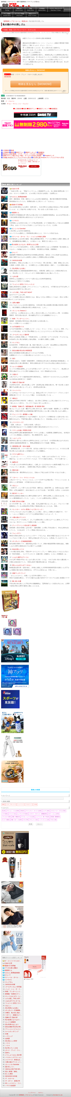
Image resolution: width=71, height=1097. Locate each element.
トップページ (7, 9)
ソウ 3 (7, 1043)
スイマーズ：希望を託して (14, 1060)
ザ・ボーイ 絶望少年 (12, 1081)
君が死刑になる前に (19, 268)
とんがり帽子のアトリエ (20, 557)
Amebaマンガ (49, 155)
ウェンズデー (16, 533)
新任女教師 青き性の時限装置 (22, 350)
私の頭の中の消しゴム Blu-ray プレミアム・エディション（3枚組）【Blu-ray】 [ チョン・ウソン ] (29, 161)
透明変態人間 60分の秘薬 (21, 446)
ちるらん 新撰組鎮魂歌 (19, 196)
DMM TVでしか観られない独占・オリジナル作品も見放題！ (23, 155)
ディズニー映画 (19, 15)
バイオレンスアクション (13, 1057)
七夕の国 (15, 276)
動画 (24, 108)
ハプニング (9, 1036)
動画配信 (54, 108)
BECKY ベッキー (18, 493)
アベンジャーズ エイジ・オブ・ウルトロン (19, 1029)
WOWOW (7, 77)
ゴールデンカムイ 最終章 (20, 334)
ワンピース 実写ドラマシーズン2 (23, 284)
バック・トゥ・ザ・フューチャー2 (16, 989)
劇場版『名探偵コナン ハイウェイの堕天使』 (20, 994)
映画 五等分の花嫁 (18, 501)
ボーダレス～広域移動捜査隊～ (22, 541)
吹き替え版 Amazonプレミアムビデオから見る (48, 157)
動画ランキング (44, 108)
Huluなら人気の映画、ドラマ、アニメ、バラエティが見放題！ (23, 154)
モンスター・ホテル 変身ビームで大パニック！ (28, 509)
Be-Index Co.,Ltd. (58, 1095)
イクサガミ (15, 220)
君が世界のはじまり (12, 1024)
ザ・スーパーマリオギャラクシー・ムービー (19, 961)
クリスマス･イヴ (17, 422)
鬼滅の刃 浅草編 (17, 204)
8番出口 (15, 398)
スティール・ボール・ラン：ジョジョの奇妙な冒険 (29, 236)
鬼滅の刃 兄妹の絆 (18, 382)
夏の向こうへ (9, 1067)
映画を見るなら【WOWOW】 (35, 84)
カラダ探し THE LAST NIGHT (22, 292)
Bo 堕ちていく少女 (11, 1048)
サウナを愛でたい (18, 454)
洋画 (30, 9)
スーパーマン (16, 390)
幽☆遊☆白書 (16, 581)
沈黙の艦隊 (16, 302)
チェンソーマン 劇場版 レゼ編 (22, 414)
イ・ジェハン (10, 101)
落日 (13, 358)
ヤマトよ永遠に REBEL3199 (21, 430)
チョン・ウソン (12, 103)
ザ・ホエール (9, 1078)
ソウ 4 (7, 1045)
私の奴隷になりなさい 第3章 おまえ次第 (25, 244)
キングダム (16, 342)
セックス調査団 (17, 366)
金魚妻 (7, 1038)
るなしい (15, 485)
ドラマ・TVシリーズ (56, 9)
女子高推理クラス (18, 326)
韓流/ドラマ (32, 15)
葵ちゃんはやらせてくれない (22, 565)
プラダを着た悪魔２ (11, 968)
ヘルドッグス (16, 438)
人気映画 (18, 108)
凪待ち (7, 1052)
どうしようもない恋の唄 (13, 1055)
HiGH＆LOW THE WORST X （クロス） (18, 1069)
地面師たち (15, 212)
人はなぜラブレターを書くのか (15, 1001)
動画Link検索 (35, 790)
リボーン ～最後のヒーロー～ (15, 1015)
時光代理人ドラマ (18, 549)
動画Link (19, 9)
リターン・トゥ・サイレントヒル (23, 477)
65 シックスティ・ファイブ (14, 1083)
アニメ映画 (7, 15)
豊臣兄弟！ (16, 470)
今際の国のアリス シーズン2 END (16, 1062)
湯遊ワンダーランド (19, 573)
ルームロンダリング (12, 1031)
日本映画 (41, 9)
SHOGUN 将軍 (17, 260)
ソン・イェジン (23, 103)
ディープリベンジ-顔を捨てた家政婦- (24, 525)
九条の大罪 (15, 188)
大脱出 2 (15, 374)
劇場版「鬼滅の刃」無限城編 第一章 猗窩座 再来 (28, 406)
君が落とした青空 (11, 1041)
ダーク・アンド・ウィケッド (14, 1050)
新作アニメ (32, 108)
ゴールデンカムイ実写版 (13, 987)
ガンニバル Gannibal (19, 228)
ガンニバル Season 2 (19, 310)
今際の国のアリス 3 (18, 517)
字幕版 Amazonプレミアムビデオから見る (17, 157)
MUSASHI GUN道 (11, 1076)
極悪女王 (15, 462)
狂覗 (6, 1034)
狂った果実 (9, 1074)
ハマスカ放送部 (10, 1085)
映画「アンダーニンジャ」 (21, 318)
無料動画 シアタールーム (26, 1095)
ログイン (40, 1092)
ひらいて (15, 252)
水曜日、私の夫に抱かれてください (17, 1012)
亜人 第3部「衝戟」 (11, 1071)
